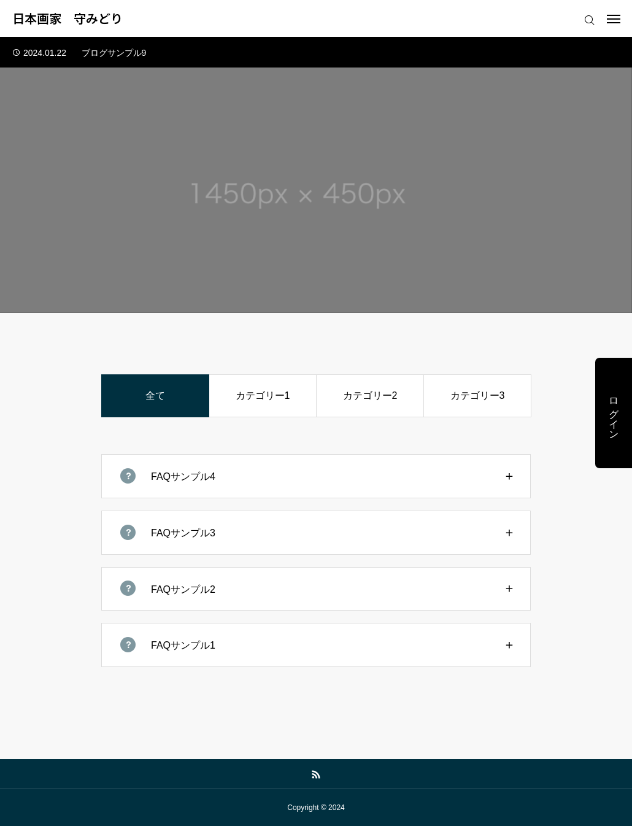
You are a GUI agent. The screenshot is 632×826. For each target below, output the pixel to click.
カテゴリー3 (477, 395)
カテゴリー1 (263, 395)
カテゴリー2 (370, 395)
